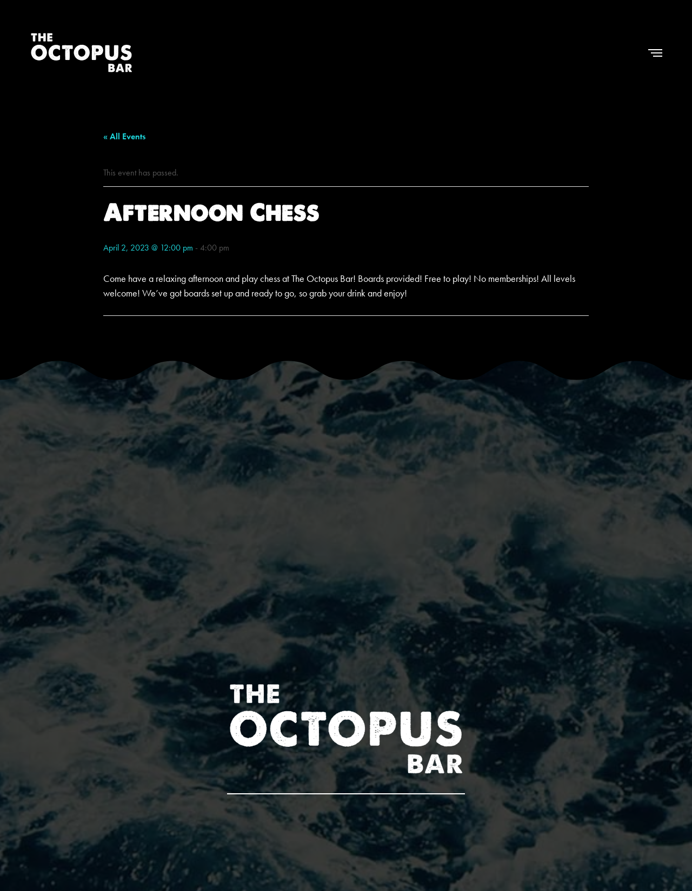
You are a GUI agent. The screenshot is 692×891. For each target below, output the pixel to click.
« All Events (124, 136)
